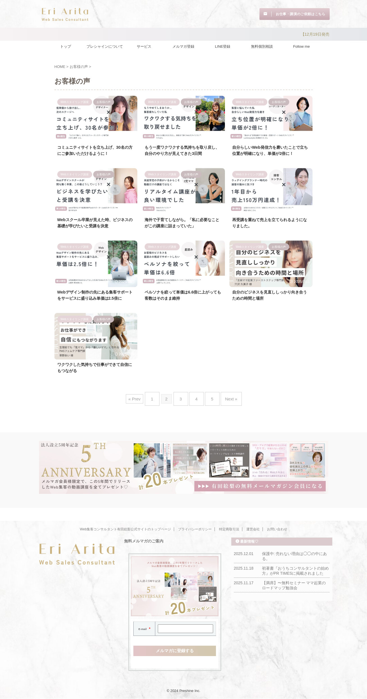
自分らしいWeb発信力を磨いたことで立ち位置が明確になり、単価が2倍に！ (270, 153)
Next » (226, 414)
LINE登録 (223, 45)
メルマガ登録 (183, 45)
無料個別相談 (262, 45)
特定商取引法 (229, 529)
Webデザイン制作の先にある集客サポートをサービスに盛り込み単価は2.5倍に (95, 307)
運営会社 (253, 529)
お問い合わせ (277, 529)
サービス (144, 45)
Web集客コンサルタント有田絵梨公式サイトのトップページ (125, 529)
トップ (65, 45)
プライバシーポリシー (195, 529)
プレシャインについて (104, 45)
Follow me (301, 45)
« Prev (141, 414)
